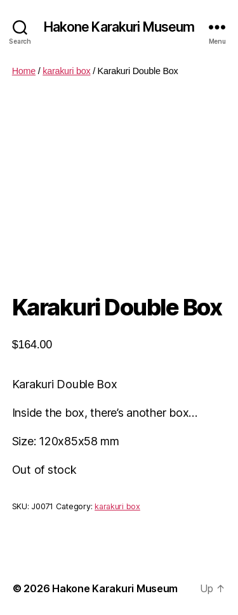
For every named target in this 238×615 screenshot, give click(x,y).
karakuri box (66, 71)
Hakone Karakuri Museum (119, 27)
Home (24, 71)
